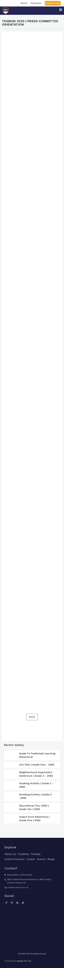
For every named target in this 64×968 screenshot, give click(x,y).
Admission (36, 3)
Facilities (23, 854)
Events (41, 859)
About (24, 3)
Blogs (51, 859)
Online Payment (15, 859)
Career (30, 859)
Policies (36, 854)
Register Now (52, 3)
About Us (10, 854)
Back (32, 717)
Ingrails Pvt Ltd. (24, 961)
